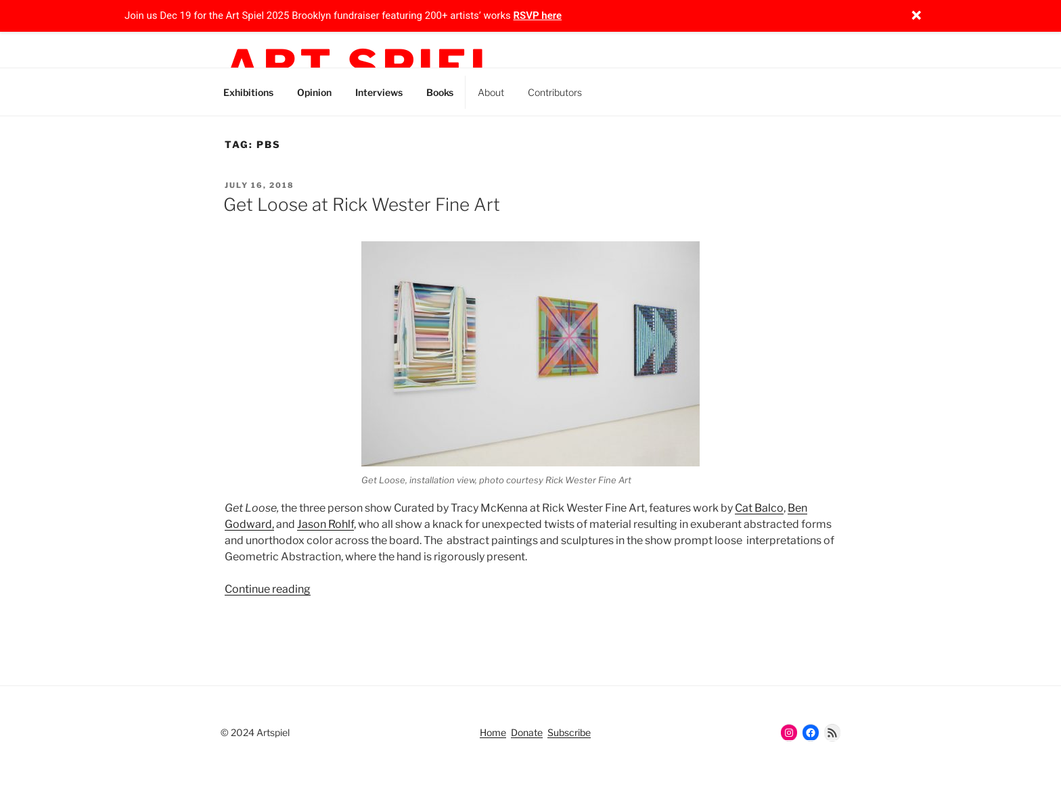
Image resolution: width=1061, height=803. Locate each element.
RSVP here (538, 15)
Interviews (379, 92)
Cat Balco (759, 508)
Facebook (673, 89)
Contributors (555, 92)
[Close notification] (916, 15)
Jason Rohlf (325, 524)
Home (493, 732)
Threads (642, 89)
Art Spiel (363, 66)
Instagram (612, 89)
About (491, 92)
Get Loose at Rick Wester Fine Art (361, 204)
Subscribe (569, 732)
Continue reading (268, 589)
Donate (527, 732)
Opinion (314, 92)
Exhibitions (248, 92)
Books (439, 92)
